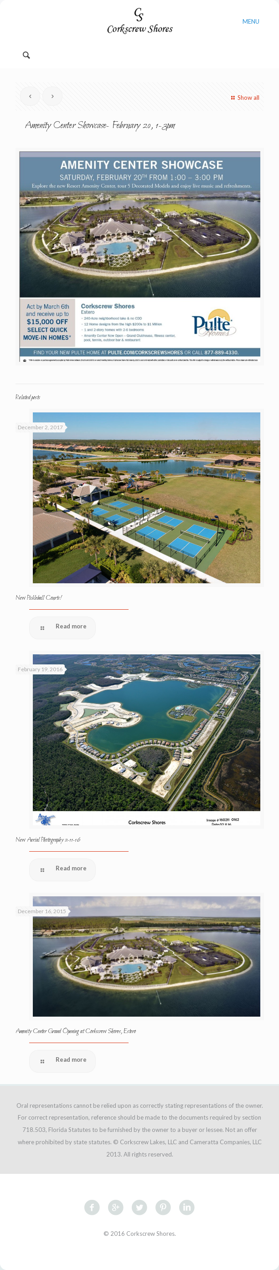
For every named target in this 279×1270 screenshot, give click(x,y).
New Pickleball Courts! (38, 598)
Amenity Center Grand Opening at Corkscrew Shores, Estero (76, 1031)
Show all (244, 97)
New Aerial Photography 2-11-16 (48, 840)
